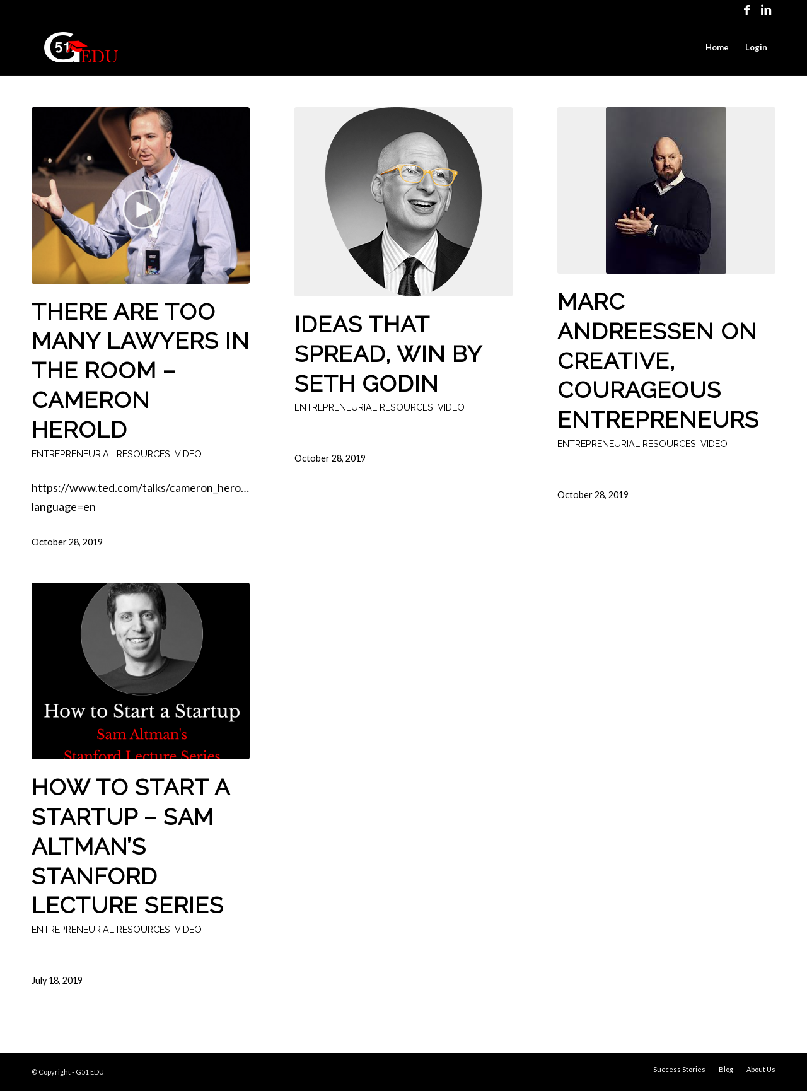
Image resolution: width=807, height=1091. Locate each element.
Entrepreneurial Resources (101, 453)
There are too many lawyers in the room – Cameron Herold (141, 370)
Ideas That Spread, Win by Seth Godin (388, 354)
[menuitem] (717, 47)
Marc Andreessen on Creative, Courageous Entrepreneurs (658, 360)
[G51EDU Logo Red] (81, 47)
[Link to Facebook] (747, 9)
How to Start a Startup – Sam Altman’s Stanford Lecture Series (130, 846)
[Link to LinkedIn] (766, 9)
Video (188, 453)
